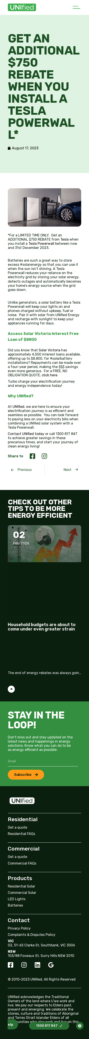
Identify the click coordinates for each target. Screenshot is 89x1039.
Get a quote (17, 827)
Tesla (64, 239)
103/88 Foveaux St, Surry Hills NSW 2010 (41, 956)
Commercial (24, 848)
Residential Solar (21, 886)
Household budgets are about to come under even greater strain (42, 627)
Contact (19, 920)
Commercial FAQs (22, 863)
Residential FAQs (21, 834)
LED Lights (16, 899)
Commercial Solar (22, 893)
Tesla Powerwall (41, 243)
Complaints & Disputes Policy (31, 935)
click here (49, 375)
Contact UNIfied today (26, 434)
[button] (76, 7)
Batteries (15, 905)
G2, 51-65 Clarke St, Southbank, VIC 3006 (41, 945)
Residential (23, 819)
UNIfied (18, 407)
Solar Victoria (49, 350)
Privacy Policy (19, 928)
